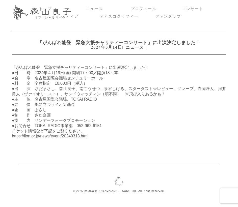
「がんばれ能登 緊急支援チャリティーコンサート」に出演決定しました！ (119, 42)
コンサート (192, 9)
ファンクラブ (168, 16)
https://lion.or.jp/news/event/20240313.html (50, 136)
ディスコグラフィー (119, 16)
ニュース (94, 9)
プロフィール (143, 9)
